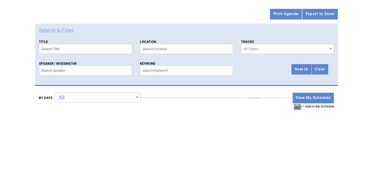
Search (301, 69)
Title (43, 42)
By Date (45, 98)
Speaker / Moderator (57, 63)
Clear (320, 69)
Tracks (247, 42)
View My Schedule (313, 98)
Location (148, 42)
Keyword (147, 63)
